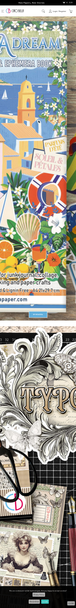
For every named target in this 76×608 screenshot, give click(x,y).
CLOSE (71, 603)
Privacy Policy (39, 594)
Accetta (45, 601)
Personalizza (34, 601)
